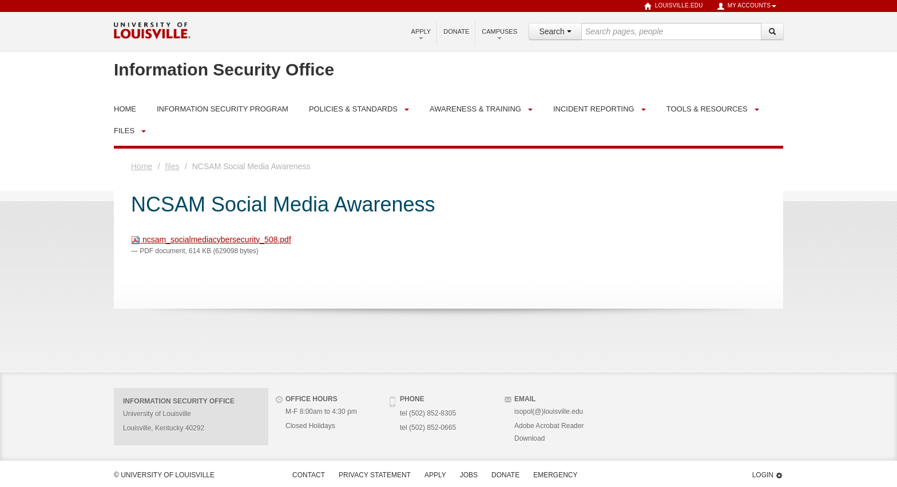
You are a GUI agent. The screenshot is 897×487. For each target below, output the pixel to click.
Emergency (555, 475)
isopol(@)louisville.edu (548, 412)
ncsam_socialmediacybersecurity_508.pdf (211, 239)
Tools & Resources (707, 109)
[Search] (772, 31)
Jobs (469, 475)
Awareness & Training (475, 109)
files (124, 130)
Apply (421, 33)
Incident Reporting (593, 109)
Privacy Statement (375, 475)
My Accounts (746, 6)
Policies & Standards (353, 109)
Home (141, 166)
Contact (308, 475)
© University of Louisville (164, 475)
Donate (456, 31)
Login (767, 475)
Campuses (499, 33)
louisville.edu (673, 6)
